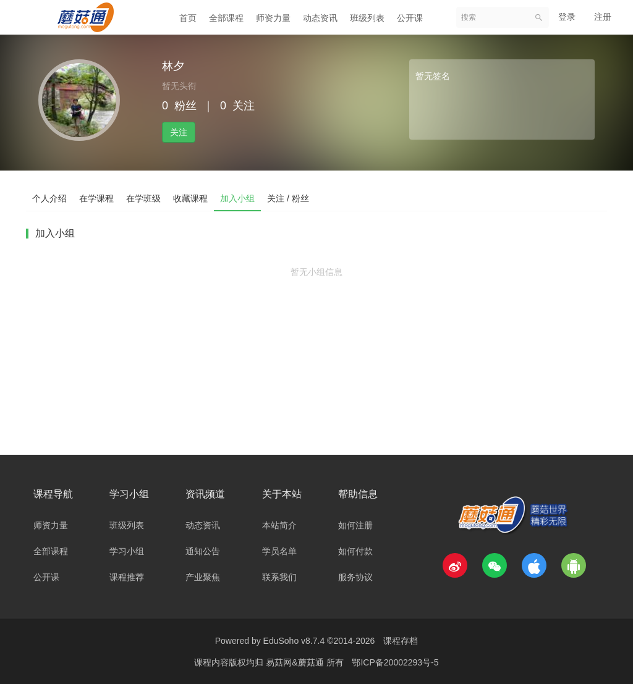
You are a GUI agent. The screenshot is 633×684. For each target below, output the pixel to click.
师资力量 (273, 18)
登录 (567, 17)
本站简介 (279, 525)
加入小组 (237, 198)
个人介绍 (49, 198)
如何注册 (355, 525)
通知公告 (202, 551)
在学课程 (96, 198)
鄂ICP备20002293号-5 (395, 662)
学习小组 (126, 551)
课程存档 (400, 641)
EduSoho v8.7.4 (294, 641)
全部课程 (226, 18)
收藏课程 (190, 198)
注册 (602, 17)
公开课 (410, 18)
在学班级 (143, 198)
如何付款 (355, 551)
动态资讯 (320, 18)
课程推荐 (126, 577)
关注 (178, 132)
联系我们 (279, 577)
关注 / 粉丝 (288, 198)
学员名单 (279, 551)
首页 (188, 18)
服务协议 (355, 577)
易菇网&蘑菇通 (296, 662)
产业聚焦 (202, 577)
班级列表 (367, 18)
